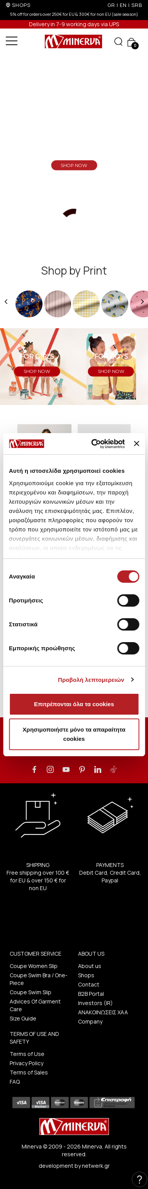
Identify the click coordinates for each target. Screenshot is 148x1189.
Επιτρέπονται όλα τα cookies (74, 704)
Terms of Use (27, 1053)
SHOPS (21, 5)
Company (90, 1021)
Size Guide (23, 1018)
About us (89, 966)
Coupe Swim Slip (30, 992)
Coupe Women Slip (34, 966)
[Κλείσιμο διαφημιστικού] (136, 443)
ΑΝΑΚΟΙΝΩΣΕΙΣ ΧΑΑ (103, 1012)
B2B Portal (91, 993)
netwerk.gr (96, 1165)
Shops (86, 975)
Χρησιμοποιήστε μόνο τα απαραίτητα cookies (74, 734)
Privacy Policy (26, 1063)
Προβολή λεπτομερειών (91, 679)
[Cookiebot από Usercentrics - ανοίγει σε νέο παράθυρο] (93, 444)
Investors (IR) (95, 1003)
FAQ (15, 1081)
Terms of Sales (29, 1072)
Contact (88, 984)
